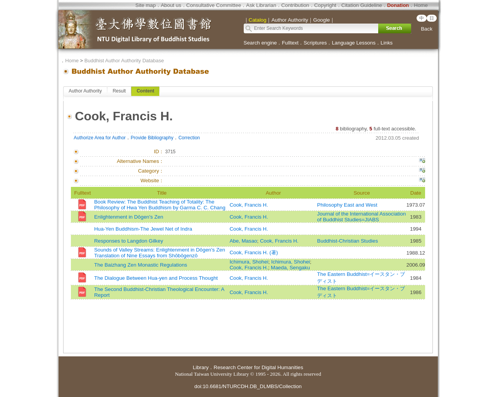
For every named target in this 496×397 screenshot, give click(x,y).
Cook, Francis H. (248, 205)
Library (201, 367)
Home (421, 5)
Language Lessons (353, 43)
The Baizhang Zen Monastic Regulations (140, 265)
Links (387, 43)
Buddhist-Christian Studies (347, 241)
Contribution (295, 5)
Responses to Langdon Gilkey (128, 241)
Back (426, 29)
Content (145, 91)
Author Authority (85, 91)
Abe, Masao (243, 241)
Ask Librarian (261, 5)
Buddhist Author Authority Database (124, 60)
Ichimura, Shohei (248, 262)
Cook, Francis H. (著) (253, 252)
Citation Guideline (361, 5)
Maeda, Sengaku (290, 267)
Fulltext (290, 43)
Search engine (260, 43)
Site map (145, 5)
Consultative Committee (213, 5)
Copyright (325, 5)
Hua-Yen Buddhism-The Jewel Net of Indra (143, 229)
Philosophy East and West (347, 205)
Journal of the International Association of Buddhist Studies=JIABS (361, 216)
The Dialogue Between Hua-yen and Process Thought (156, 278)
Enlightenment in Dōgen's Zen (128, 217)
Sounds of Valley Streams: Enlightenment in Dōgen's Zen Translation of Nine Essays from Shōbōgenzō (159, 252)
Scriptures (315, 43)
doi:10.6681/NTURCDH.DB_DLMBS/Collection (247, 386)
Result (119, 91)
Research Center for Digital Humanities (258, 367)
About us (171, 5)
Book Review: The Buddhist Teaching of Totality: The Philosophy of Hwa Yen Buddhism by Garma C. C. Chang (160, 204)
